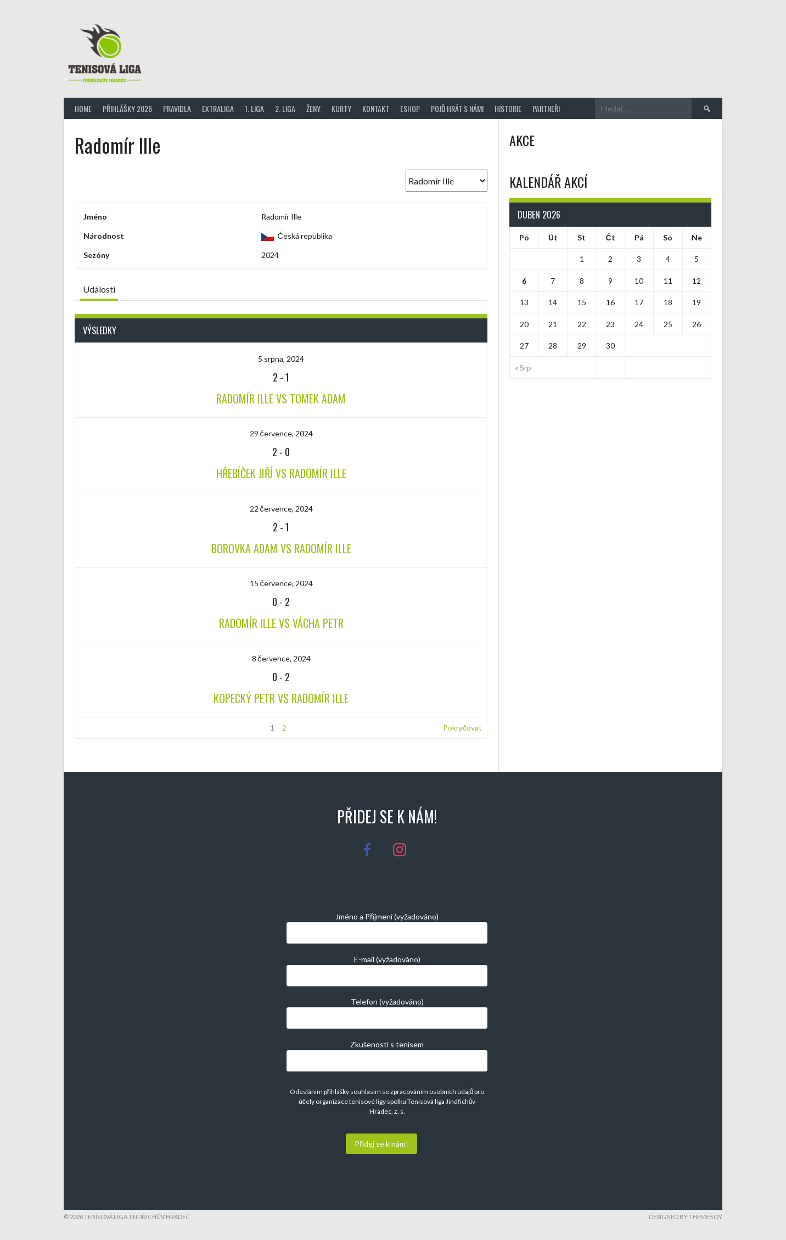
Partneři (546, 108)
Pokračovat (462, 727)
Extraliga (218, 108)
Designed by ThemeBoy (685, 1216)
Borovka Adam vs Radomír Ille (281, 548)
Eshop (410, 108)
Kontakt (375, 108)
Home (83, 108)
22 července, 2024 (281, 508)
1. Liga (254, 108)
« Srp (523, 367)
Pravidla (177, 108)
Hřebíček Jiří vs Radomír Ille (281, 473)
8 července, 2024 (281, 658)
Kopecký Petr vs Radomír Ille (281, 698)
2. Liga (285, 108)
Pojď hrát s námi (457, 108)
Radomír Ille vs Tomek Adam (281, 398)
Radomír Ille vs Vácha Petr (281, 623)
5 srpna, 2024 (281, 358)
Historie (508, 108)
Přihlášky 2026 (127, 108)
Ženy (313, 108)
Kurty (341, 108)
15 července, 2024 (281, 583)
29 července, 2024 (281, 433)
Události (99, 289)
